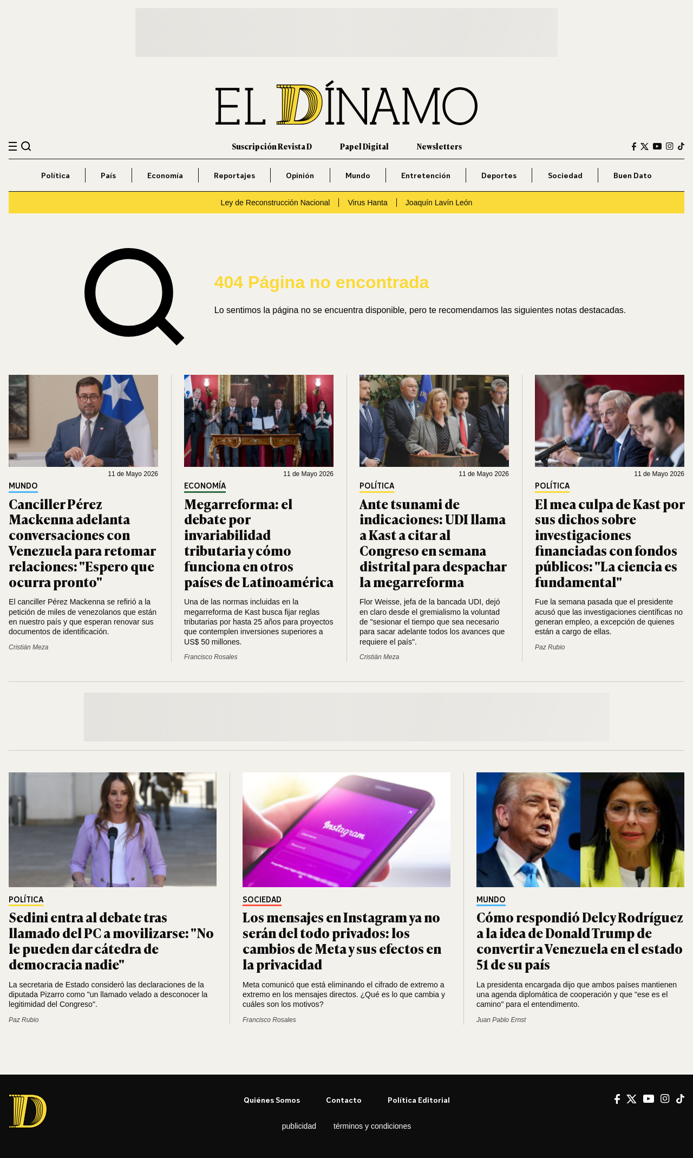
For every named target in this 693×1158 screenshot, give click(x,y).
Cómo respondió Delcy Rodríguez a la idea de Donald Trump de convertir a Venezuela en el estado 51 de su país (579, 940)
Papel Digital (364, 146)
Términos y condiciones (372, 1126)
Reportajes (234, 175)
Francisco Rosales (211, 657)
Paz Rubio (550, 647)
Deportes (499, 175)
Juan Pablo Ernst (501, 1020)
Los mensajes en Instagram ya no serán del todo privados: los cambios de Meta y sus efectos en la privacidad (342, 940)
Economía (165, 175)
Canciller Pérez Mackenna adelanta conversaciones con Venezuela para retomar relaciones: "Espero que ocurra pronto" (82, 542)
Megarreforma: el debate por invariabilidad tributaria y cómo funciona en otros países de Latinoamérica (259, 542)
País (108, 175)
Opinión (300, 175)
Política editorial (419, 1099)
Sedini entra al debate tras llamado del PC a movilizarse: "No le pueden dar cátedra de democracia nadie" (111, 940)
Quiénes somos (272, 1099)
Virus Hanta (367, 202)
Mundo (357, 175)
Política (55, 175)
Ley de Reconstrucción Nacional (275, 202)
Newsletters (439, 146)
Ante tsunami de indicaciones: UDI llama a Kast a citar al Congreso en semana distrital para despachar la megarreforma (432, 542)
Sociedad (565, 175)
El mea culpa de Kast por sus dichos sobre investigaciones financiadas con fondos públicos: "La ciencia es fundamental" (609, 542)
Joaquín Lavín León (439, 202)
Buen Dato (632, 175)
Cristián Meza (28, 647)
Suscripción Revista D (272, 146)
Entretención (425, 175)
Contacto (344, 1099)
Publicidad (299, 1126)
